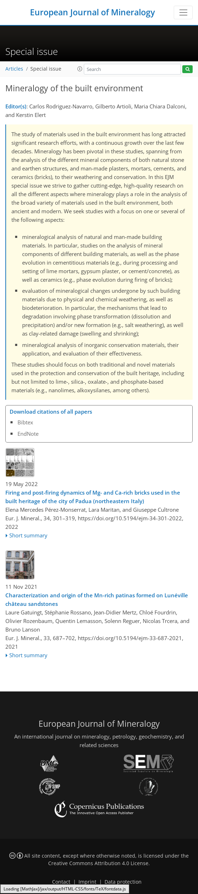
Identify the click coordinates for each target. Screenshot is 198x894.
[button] (79, 69)
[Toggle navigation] (183, 12)
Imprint (87, 882)
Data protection (123, 882)
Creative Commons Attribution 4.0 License (98, 863)
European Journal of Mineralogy (92, 12)
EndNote (28, 433)
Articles (14, 69)
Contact (61, 882)
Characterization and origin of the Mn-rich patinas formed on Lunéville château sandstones (96, 599)
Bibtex (25, 422)
